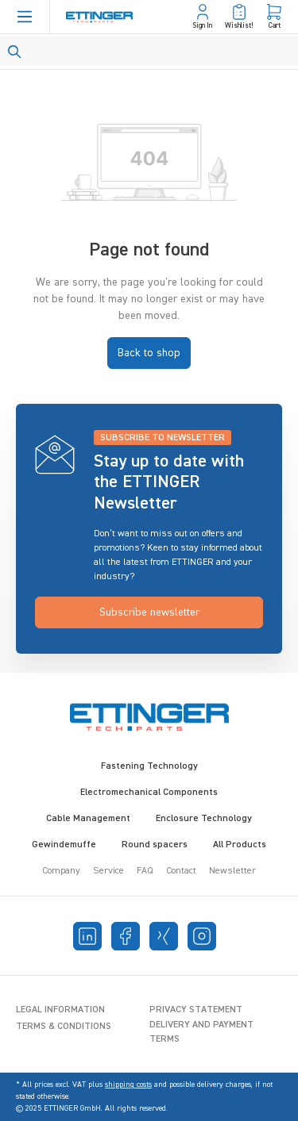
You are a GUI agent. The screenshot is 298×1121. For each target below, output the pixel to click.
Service (108, 871)
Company (61, 871)
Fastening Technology (149, 766)
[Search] (149, 51)
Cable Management (88, 818)
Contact (181, 871)
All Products (239, 845)
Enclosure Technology (204, 818)
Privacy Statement (195, 1010)
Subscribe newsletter (149, 612)
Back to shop (149, 353)
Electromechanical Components (149, 792)
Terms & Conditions (63, 1026)
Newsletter (232, 871)
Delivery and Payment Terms (201, 1032)
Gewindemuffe (64, 845)
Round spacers (155, 845)
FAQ (145, 871)
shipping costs (128, 1084)
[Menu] (24, 16)
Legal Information (60, 1010)
